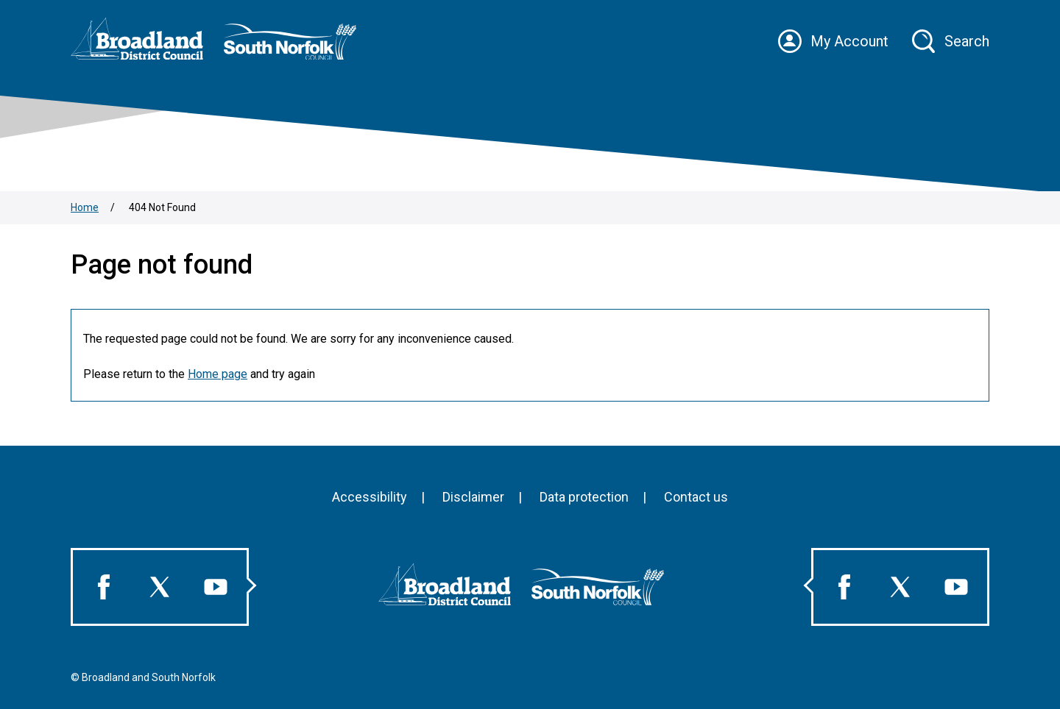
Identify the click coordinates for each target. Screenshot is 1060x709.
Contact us (696, 497)
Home (85, 207)
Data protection (584, 497)
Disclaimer (473, 497)
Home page (217, 374)
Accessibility (369, 497)
